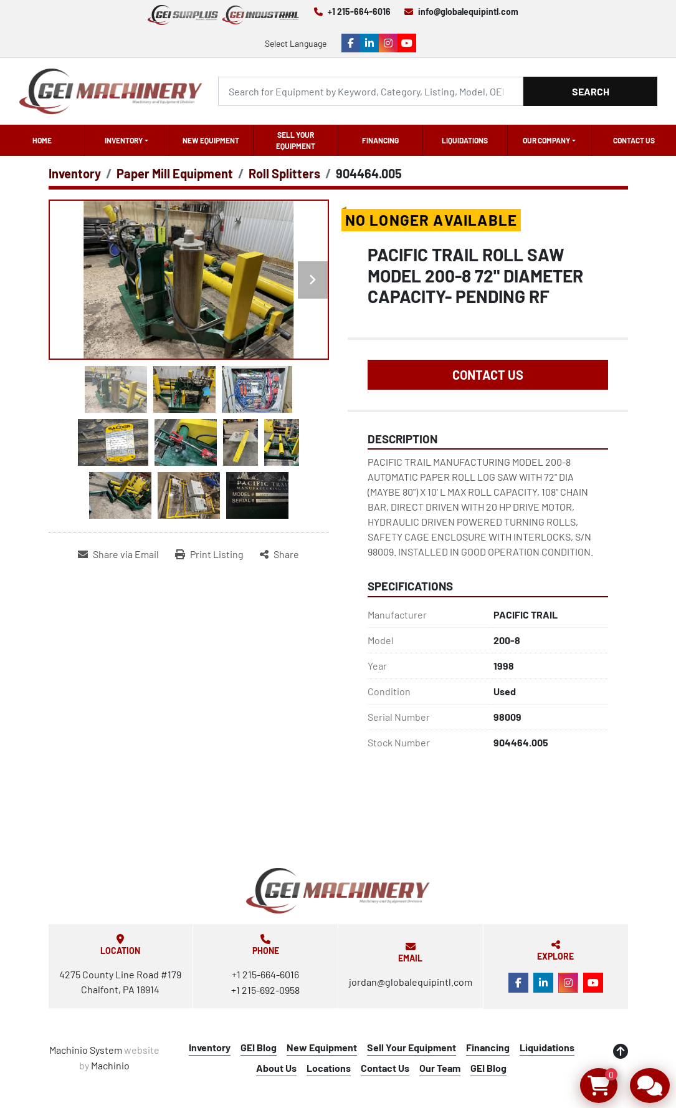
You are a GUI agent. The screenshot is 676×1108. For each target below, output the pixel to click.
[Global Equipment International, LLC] (337, 890)
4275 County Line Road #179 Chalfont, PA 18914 (120, 981)
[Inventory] (75, 173)
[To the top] (620, 1051)
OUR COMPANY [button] (546, 140)
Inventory (124, 140)
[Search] (370, 91)
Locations (329, 1068)
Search (590, 91)
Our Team (439, 1068)
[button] (127, 140)
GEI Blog (258, 1047)
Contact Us (634, 140)
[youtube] (407, 43)
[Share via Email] (118, 554)
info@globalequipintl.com (468, 11)
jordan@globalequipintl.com (410, 982)
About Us (276, 1068)
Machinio (110, 1065)
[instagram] (388, 43)
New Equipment (211, 140)
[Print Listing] (209, 554)
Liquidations (465, 140)
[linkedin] (369, 43)
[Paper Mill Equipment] (175, 173)
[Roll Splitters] (284, 173)
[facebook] (350, 43)
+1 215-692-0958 (265, 990)
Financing (380, 140)
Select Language (295, 43)
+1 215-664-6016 (359, 11)
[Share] (279, 554)
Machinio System (85, 1050)
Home (42, 140)
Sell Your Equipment (295, 140)
